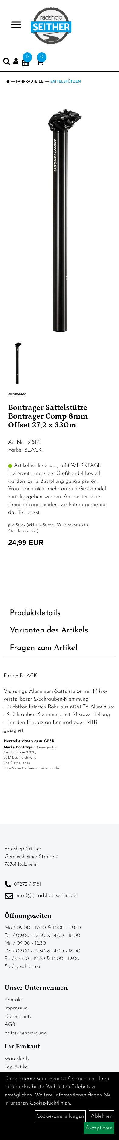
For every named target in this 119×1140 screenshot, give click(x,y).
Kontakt (13, 999)
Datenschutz (18, 1016)
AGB (10, 1024)
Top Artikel (17, 1067)
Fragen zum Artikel (44, 648)
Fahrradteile (30, 81)
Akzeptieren (99, 1128)
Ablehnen (102, 1116)
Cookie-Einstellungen (60, 1116)
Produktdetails (35, 613)
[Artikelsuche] (6, 63)
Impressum (16, 1008)
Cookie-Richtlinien (50, 1103)
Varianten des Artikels (49, 630)
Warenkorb (17, 1058)
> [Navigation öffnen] (13, 25)
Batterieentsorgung (26, 1033)
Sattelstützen (65, 81)
